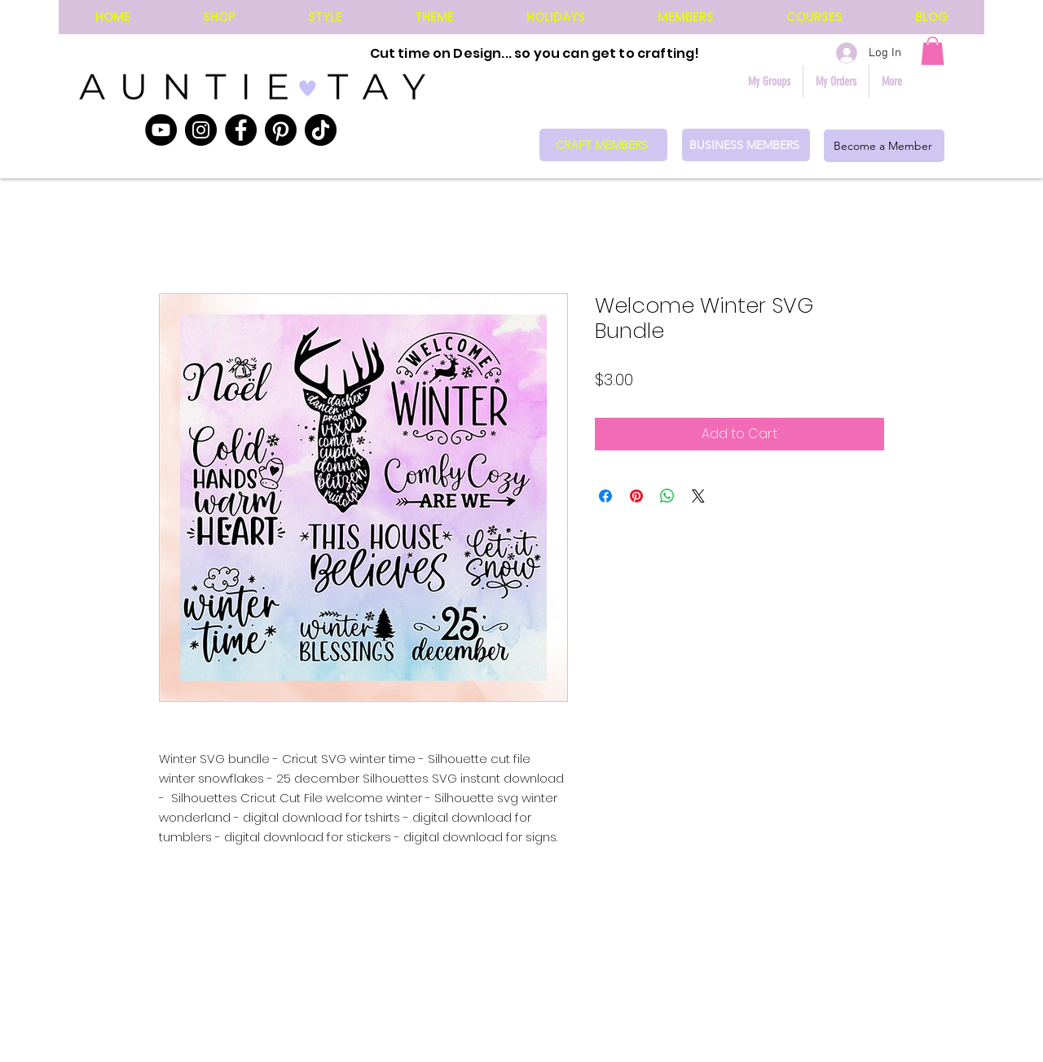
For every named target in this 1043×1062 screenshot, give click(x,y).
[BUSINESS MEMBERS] (746, 145)
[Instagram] (201, 130)
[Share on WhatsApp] (667, 496)
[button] (932, 51)
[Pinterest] (281, 130)
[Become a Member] (884, 145)
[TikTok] (321, 130)
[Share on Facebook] (605, 496)
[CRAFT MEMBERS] (603, 145)
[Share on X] (698, 496)
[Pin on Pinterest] (636, 496)
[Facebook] (241, 130)
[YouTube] (161, 130)
